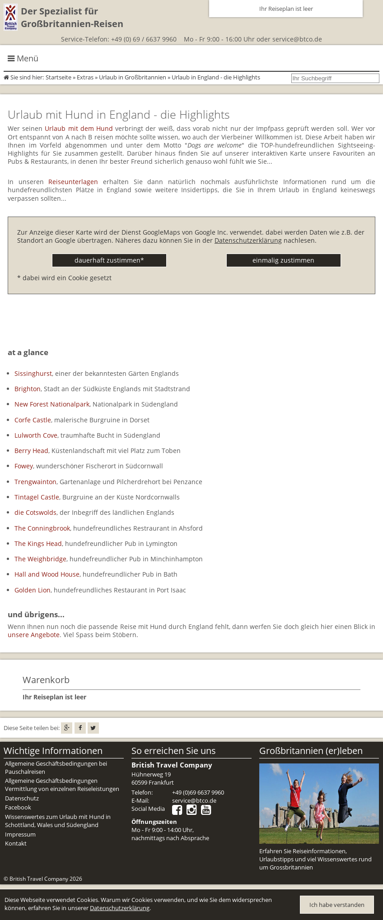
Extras (85, 77)
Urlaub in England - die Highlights (216, 77)
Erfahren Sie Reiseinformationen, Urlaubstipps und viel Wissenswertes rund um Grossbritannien (315, 859)
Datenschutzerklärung (248, 240)
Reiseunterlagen (73, 181)
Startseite (58, 77)
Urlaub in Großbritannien (132, 77)
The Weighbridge (40, 559)
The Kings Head (38, 543)
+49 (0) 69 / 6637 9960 (144, 39)
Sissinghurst (33, 373)
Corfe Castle (32, 420)
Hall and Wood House (46, 574)
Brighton (27, 388)
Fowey (23, 466)
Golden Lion (32, 590)
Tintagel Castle (36, 497)
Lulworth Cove (35, 435)
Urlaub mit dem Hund (79, 128)
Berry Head (31, 450)
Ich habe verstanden (336, 905)
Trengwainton (35, 481)
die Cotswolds (35, 512)
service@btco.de (297, 39)
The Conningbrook (42, 528)
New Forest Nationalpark (51, 404)
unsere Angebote (34, 634)
